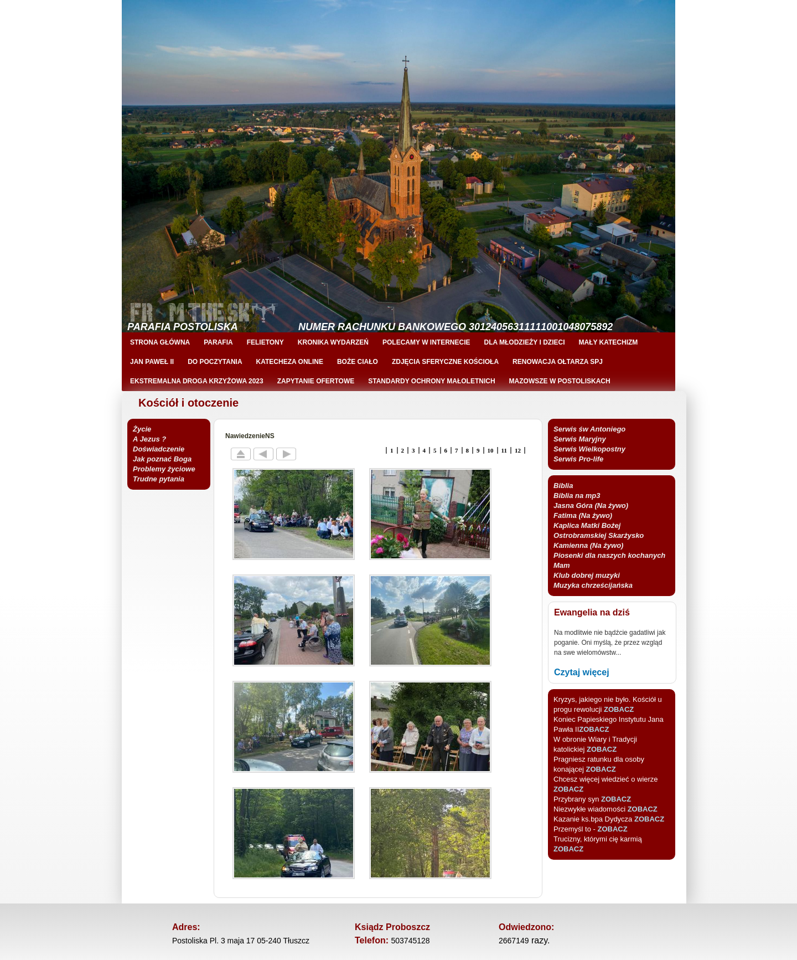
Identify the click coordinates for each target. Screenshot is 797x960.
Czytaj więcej (581, 672)
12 (518, 450)
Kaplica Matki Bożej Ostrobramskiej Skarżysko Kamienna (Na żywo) (598, 535)
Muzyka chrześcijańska (593, 585)
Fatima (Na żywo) (582, 515)
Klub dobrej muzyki (586, 575)
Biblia (563, 485)
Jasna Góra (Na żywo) (590, 505)
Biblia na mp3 (577, 495)
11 (504, 450)
